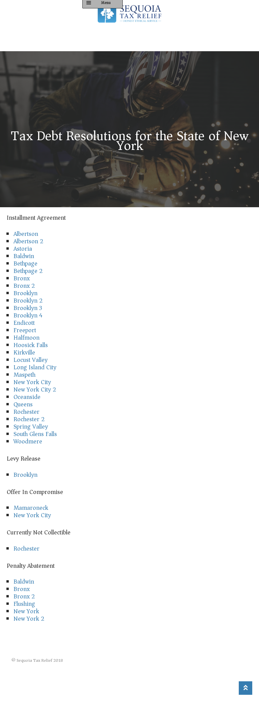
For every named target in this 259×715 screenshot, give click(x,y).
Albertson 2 (28, 241)
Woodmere (27, 441)
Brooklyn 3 (27, 308)
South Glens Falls (35, 434)
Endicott (24, 322)
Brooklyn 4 (27, 315)
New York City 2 (34, 389)
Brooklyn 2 (28, 300)
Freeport (24, 330)
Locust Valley (30, 359)
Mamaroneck (30, 507)
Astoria (22, 248)
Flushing (24, 603)
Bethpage (25, 263)
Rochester (26, 411)
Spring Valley (30, 426)
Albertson (25, 233)
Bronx (21, 278)
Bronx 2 (24, 285)
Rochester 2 (29, 419)
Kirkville (24, 352)
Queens (23, 404)
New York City (32, 382)
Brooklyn (25, 293)
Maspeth (24, 374)
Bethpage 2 (28, 271)
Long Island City (34, 367)
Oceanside (26, 397)
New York (26, 611)
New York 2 (29, 618)
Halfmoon (26, 337)
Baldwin (23, 256)
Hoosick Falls (30, 345)
